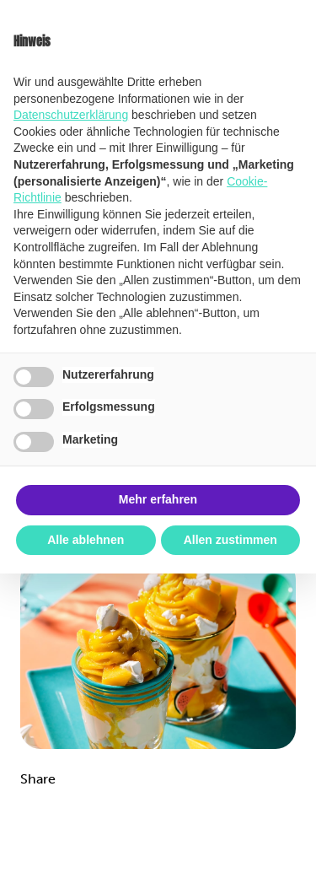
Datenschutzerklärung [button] (70, 114)
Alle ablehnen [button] (85, 540)
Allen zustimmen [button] (230, 540)
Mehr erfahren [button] (158, 499)
